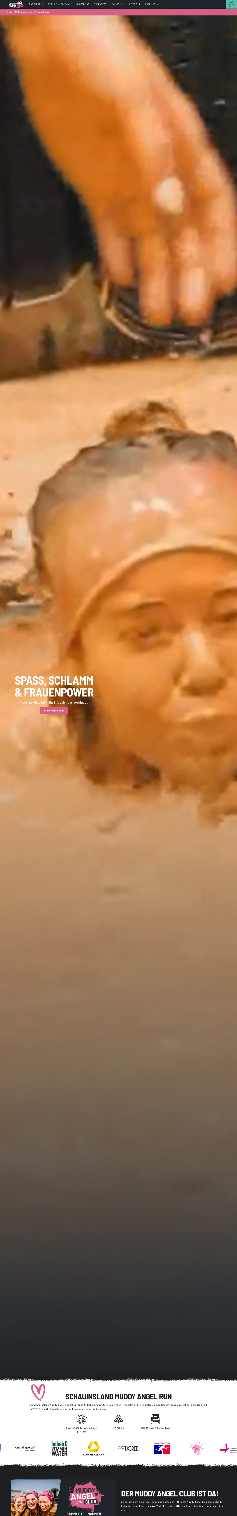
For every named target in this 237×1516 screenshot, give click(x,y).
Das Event (34, 4)
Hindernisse (82, 4)
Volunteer (100, 4)
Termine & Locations (59, 4)
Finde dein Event (54, 710)
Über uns (150, 4)
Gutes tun (134, 4)
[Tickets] (231, 4)
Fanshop (116, 4)
